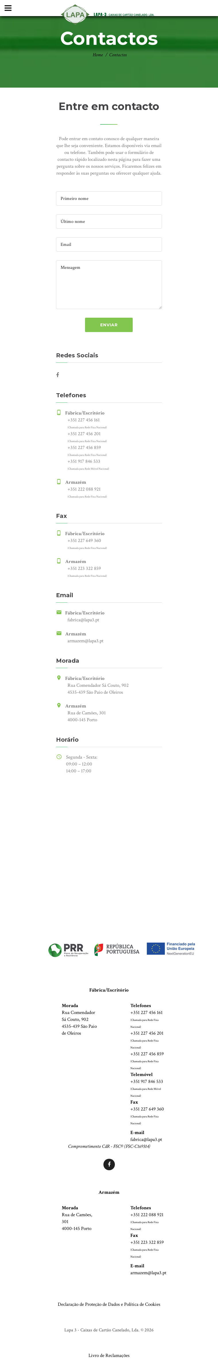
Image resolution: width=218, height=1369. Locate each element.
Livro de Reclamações (109, 1355)
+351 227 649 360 (84, 540)
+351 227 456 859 (84, 447)
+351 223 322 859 (84, 568)
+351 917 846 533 (83, 461)
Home (98, 55)
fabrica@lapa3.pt (83, 620)
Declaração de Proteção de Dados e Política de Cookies (109, 1304)
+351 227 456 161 (83, 420)
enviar (108, 324)
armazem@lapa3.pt (85, 641)
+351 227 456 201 (84, 434)
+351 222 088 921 (84, 489)
